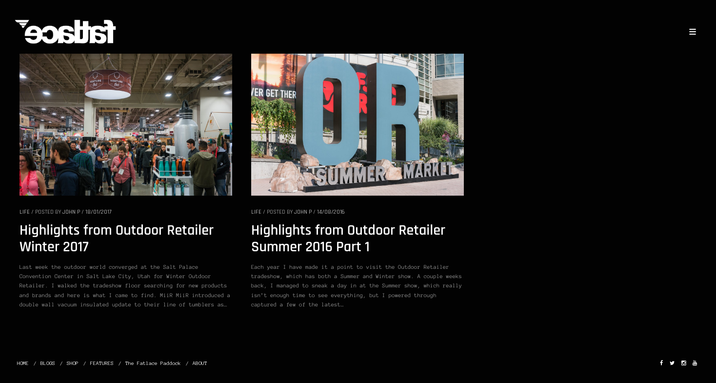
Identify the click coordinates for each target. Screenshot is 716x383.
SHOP (73, 363)
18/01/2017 (98, 212)
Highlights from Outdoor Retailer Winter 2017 (117, 239)
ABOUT (200, 363)
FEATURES (102, 363)
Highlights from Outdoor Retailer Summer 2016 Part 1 (348, 239)
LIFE (25, 212)
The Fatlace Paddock (153, 363)
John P (71, 212)
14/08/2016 (331, 212)
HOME (23, 363)
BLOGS (47, 363)
